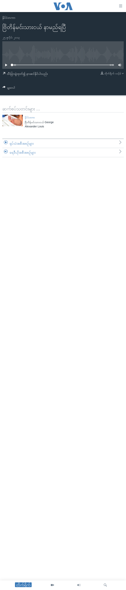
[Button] (8, 88)
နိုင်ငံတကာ (8, 17)
